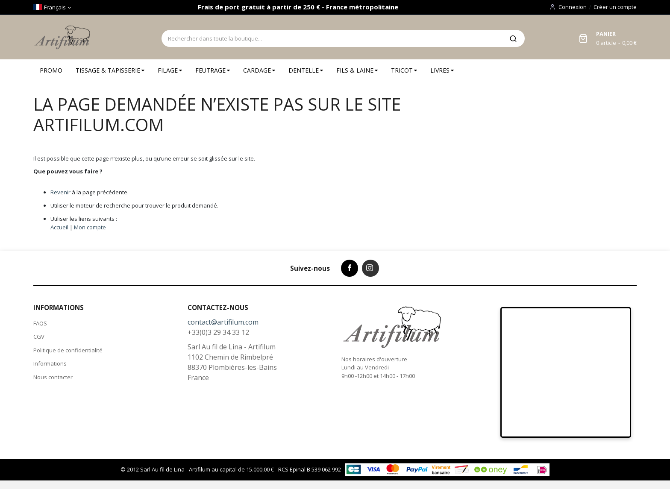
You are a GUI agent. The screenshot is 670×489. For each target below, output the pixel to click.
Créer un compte (615, 7)
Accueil (59, 227)
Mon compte (90, 227)
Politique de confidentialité (68, 350)
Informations (50, 363)
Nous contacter (53, 377)
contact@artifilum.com (223, 322)
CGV (38, 336)
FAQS (40, 323)
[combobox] (332, 38)
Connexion (572, 7)
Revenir (60, 192)
